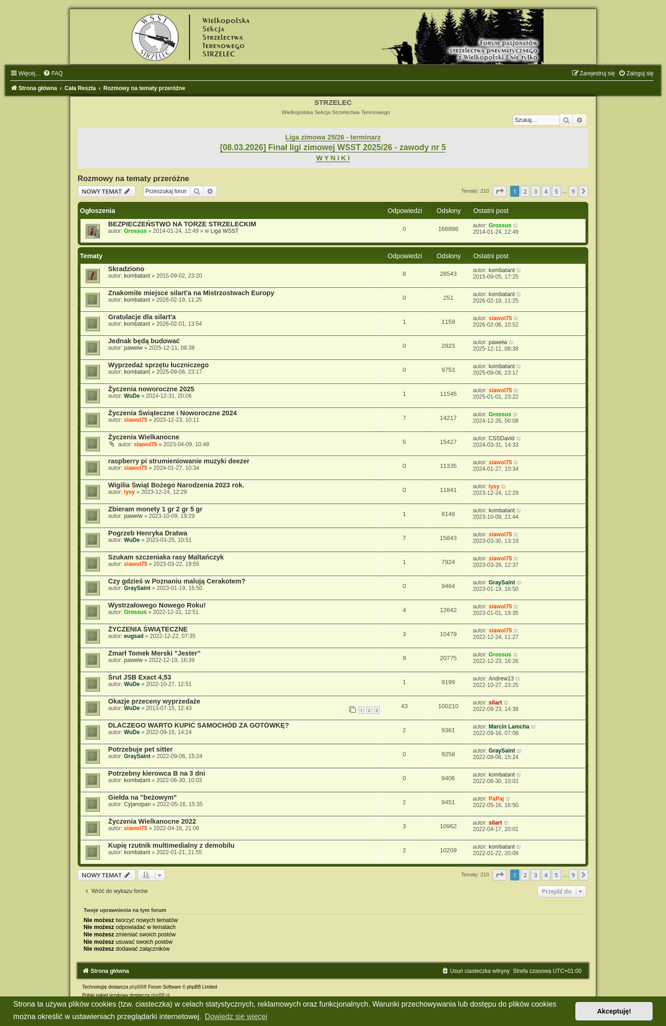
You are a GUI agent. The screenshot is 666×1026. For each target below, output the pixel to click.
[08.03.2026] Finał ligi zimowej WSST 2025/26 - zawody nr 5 (333, 147)
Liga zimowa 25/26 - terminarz (333, 137)
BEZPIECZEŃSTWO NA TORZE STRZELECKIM (182, 224)
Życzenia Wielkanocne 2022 (152, 821)
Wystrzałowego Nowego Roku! (157, 605)
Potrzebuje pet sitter (140, 749)
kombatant (137, 276)
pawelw (133, 348)
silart (495, 702)
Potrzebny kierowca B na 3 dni (156, 773)
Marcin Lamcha (509, 726)
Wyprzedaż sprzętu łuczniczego (158, 365)
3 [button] (535, 191)
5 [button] (556, 191)
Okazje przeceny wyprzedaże (154, 701)
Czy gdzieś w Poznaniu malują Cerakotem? (177, 581)
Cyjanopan (137, 804)
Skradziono (126, 269)
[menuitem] (52, 73)
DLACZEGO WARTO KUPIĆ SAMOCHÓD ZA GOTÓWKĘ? (198, 725)
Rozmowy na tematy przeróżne (133, 178)
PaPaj (496, 798)
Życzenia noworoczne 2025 (151, 389)
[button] (499, 191)
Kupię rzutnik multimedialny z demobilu (171, 845)
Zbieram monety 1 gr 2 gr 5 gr (155, 509)
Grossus (135, 231)
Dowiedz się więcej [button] (236, 1016)
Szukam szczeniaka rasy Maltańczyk (166, 557)
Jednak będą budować (144, 341)
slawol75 (500, 318)
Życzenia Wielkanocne (143, 437)
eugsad (133, 636)
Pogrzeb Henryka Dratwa (147, 533)
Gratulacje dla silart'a (142, 317)
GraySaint (137, 588)
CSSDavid (502, 438)
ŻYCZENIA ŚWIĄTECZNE (148, 629)
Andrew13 (501, 678)
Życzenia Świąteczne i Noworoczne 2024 (172, 413)
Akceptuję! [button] (614, 1011)
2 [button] (525, 191)
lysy (129, 492)
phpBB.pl (160, 995)
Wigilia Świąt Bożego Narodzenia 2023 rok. (176, 485)
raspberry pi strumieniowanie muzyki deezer (179, 461)
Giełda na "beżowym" (142, 797)
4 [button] (546, 191)
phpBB (136, 987)
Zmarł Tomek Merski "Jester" (154, 653)
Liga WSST (224, 231)
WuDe (132, 396)
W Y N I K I (333, 158)
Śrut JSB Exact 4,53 (139, 677)
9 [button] (573, 191)
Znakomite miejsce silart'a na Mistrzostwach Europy (191, 293)
